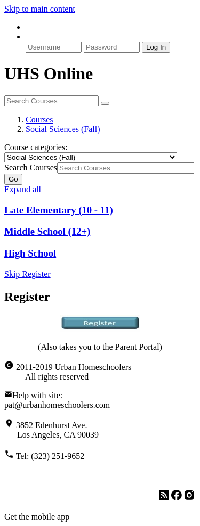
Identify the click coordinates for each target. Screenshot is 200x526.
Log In (156, 47)
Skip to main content (39, 8)
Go (13, 179)
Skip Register (27, 273)
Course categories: (36, 147)
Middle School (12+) (47, 231)
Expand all (22, 189)
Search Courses (30, 167)
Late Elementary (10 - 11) (58, 210)
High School (30, 253)
